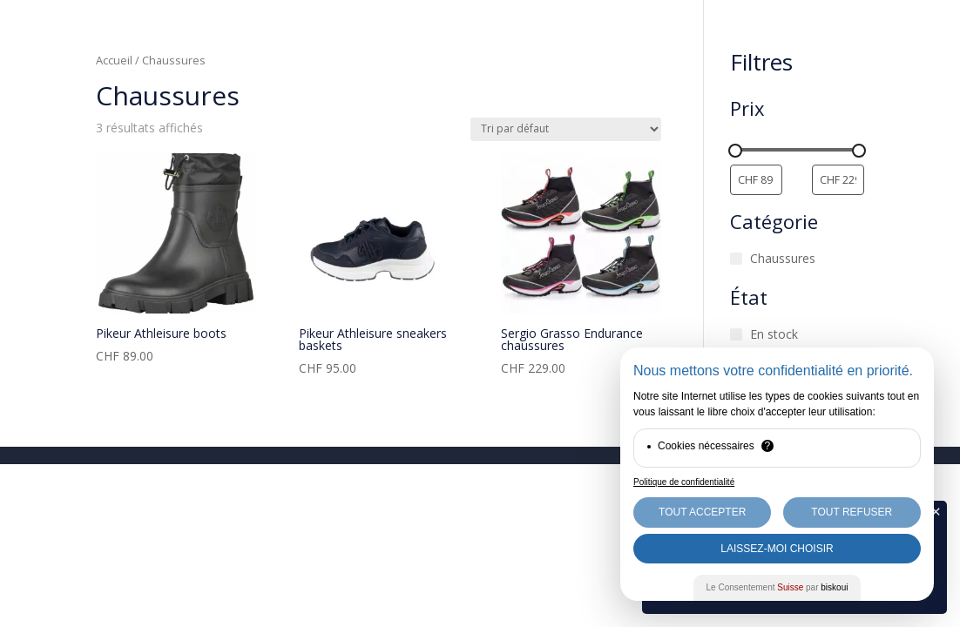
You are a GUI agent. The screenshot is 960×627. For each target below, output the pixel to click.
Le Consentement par (777, 587)
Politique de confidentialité (683, 482)
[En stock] (736, 334)
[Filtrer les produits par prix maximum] (838, 180)
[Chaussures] (736, 259)
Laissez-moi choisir (776, 549)
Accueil (114, 60)
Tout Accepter (702, 512)
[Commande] (565, 129)
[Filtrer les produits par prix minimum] (756, 180)
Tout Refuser (851, 512)
